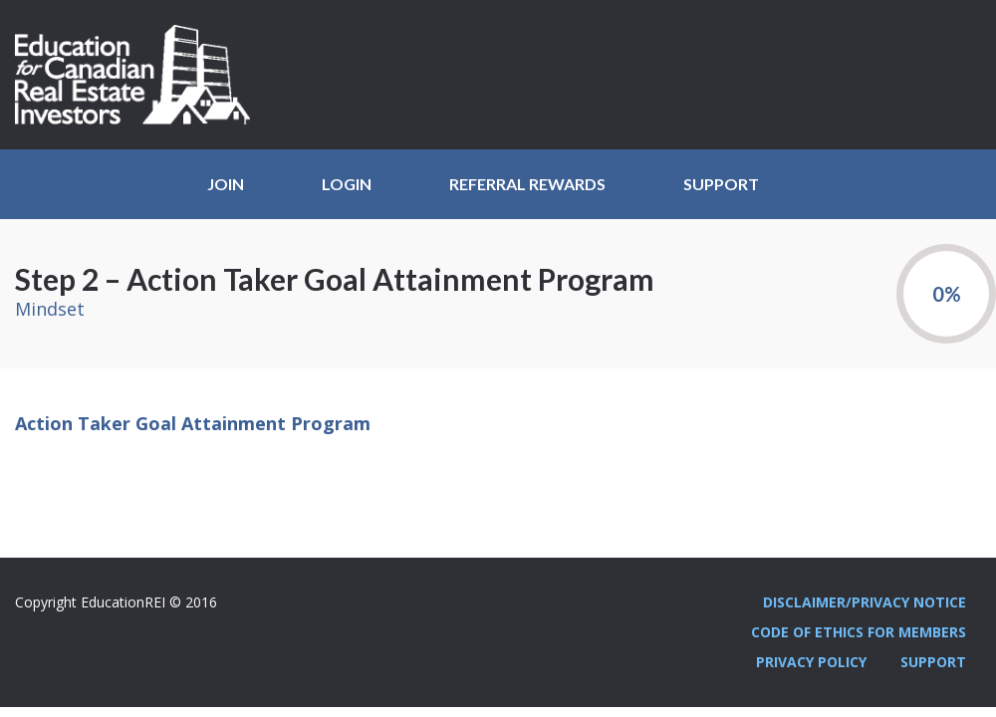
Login (347, 183)
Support (721, 183)
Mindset (50, 309)
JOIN (225, 183)
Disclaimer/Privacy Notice (864, 602)
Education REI (139, 74)
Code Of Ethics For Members (858, 631)
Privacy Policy (811, 661)
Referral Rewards (527, 183)
